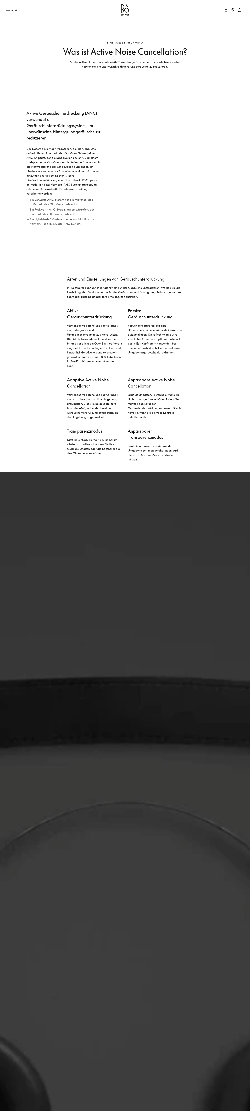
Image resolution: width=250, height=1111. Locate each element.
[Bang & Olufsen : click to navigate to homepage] (125, 10)
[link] (226, 10)
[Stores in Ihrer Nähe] (233, 10)
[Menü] (12, 10)
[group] (186, 168)
